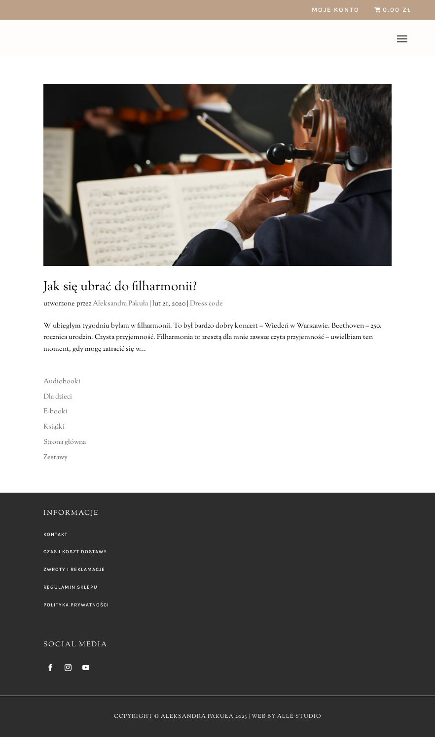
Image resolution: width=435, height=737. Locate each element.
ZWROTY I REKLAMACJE (74, 569)
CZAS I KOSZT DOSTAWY (75, 552)
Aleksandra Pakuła (120, 304)
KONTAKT (55, 534)
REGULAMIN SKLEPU (70, 587)
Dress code (206, 304)
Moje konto (336, 9)
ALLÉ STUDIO (299, 716)
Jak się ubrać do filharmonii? (120, 287)
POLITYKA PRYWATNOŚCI (76, 605)
